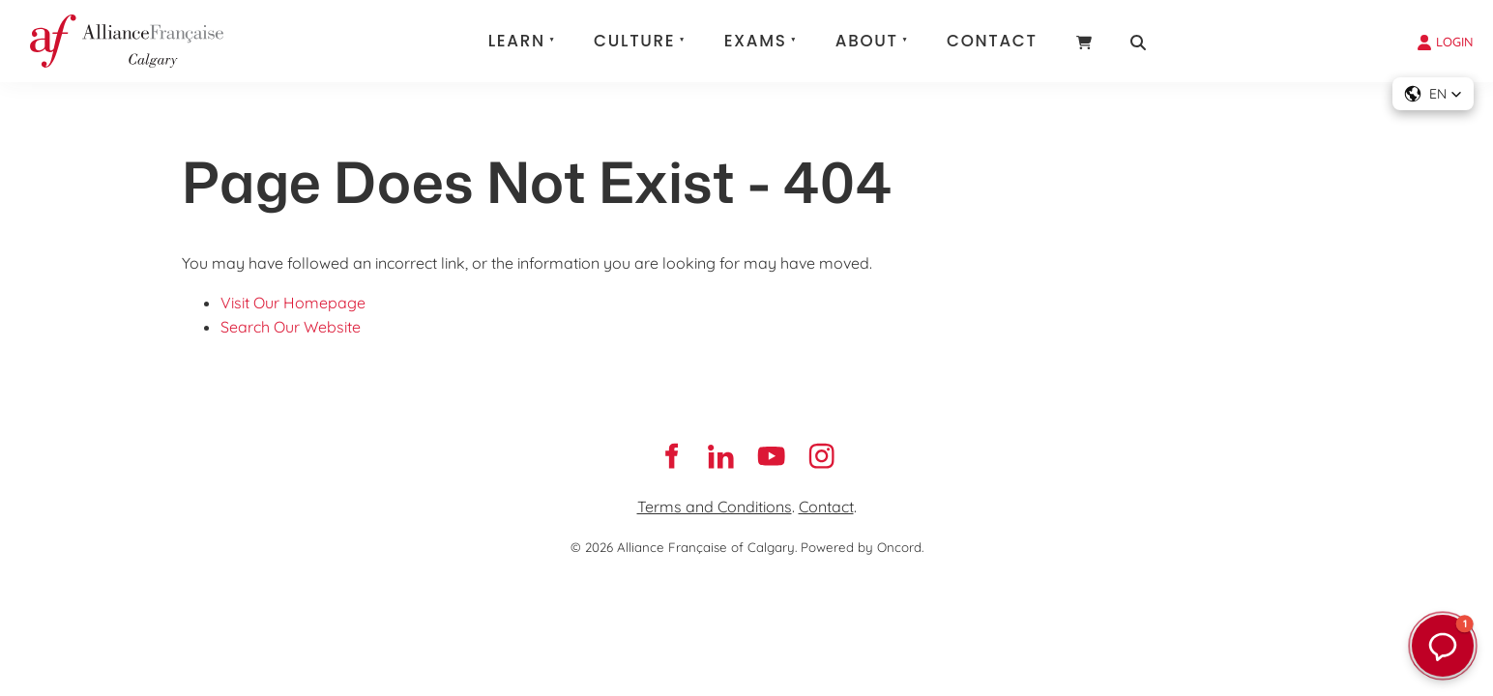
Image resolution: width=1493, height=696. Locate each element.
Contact (992, 40)
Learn (516, 40)
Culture (634, 40)
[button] (1433, 93)
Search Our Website (290, 326)
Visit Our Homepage (293, 302)
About (866, 40)
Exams (755, 40)
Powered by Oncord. (862, 547)
